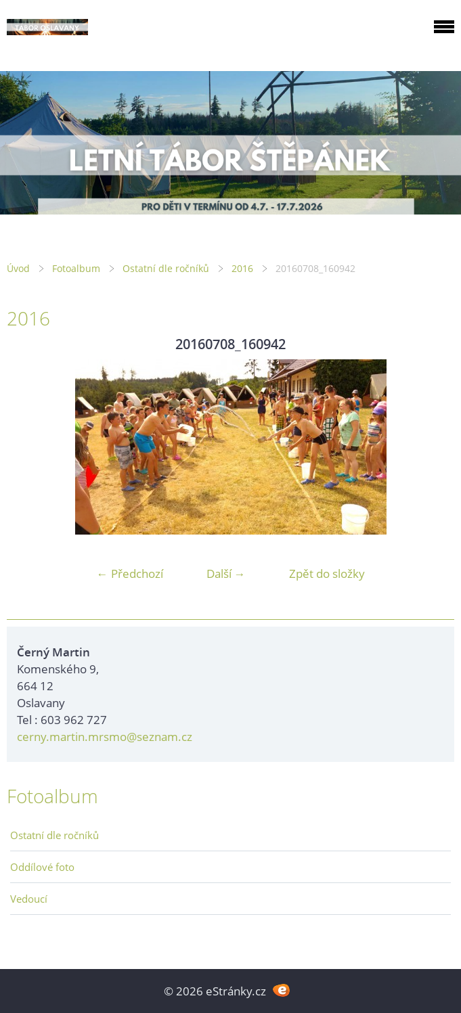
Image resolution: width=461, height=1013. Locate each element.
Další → (226, 573)
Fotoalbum (76, 268)
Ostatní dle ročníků (166, 268)
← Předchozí (130, 573)
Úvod (18, 268)
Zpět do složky (327, 573)
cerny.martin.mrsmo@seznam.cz (104, 736)
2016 (242, 268)
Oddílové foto (42, 867)
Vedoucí (28, 898)
